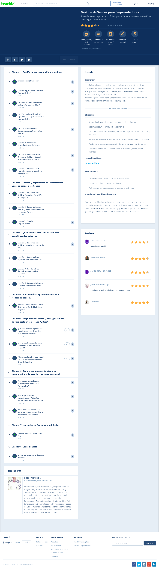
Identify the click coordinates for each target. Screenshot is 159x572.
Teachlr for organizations (117, 3)
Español (17, 542)
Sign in (135, 3)
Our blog (54, 556)
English (26, 542)
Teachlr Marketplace (81, 542)
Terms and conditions (59, 549)
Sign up (151, 3)
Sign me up (150, 543)
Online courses (42, 542)
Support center (57, 553)
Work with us (56, 545)
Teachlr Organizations (82, 545)
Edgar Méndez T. (32, 478)
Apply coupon (69, 59)
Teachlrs (39, 545)
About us (54, 542)
